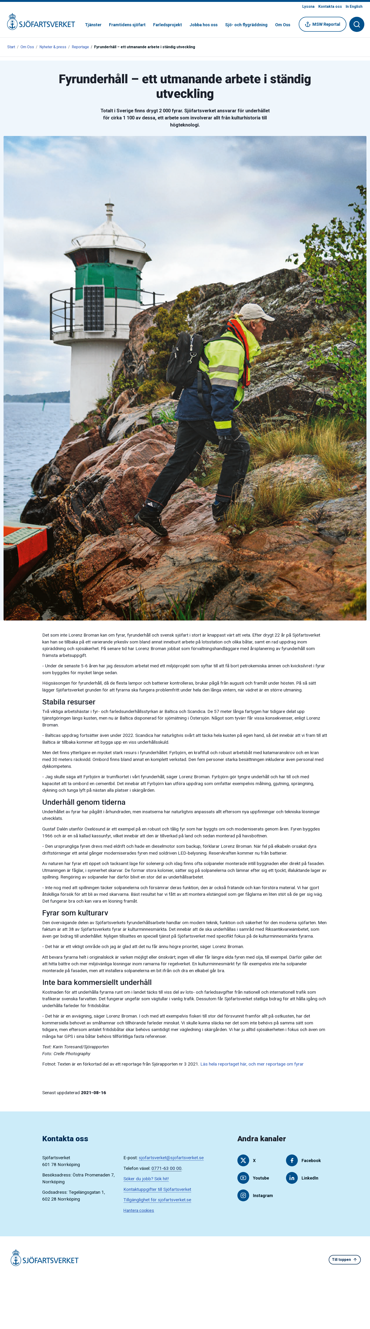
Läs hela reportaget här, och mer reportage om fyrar (252, 1064)
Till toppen (344, 1259)
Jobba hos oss (203, 24)
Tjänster (93, 24)
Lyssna (308, 6)
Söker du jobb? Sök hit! (146, 1178)
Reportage (80, 47)
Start (11, 47)
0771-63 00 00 (166, 1168)
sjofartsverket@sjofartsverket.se (171, 1157)
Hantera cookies (138, 1210)
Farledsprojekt (167, 24)
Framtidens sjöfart (127, 24)
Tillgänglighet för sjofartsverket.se (157, 1199)
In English (354, 6)
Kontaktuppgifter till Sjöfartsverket (157, 1189)
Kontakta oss (330, 6)
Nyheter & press (52, 47)
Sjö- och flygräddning (246, 24)
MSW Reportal (322, 24)
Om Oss (282, 24)
